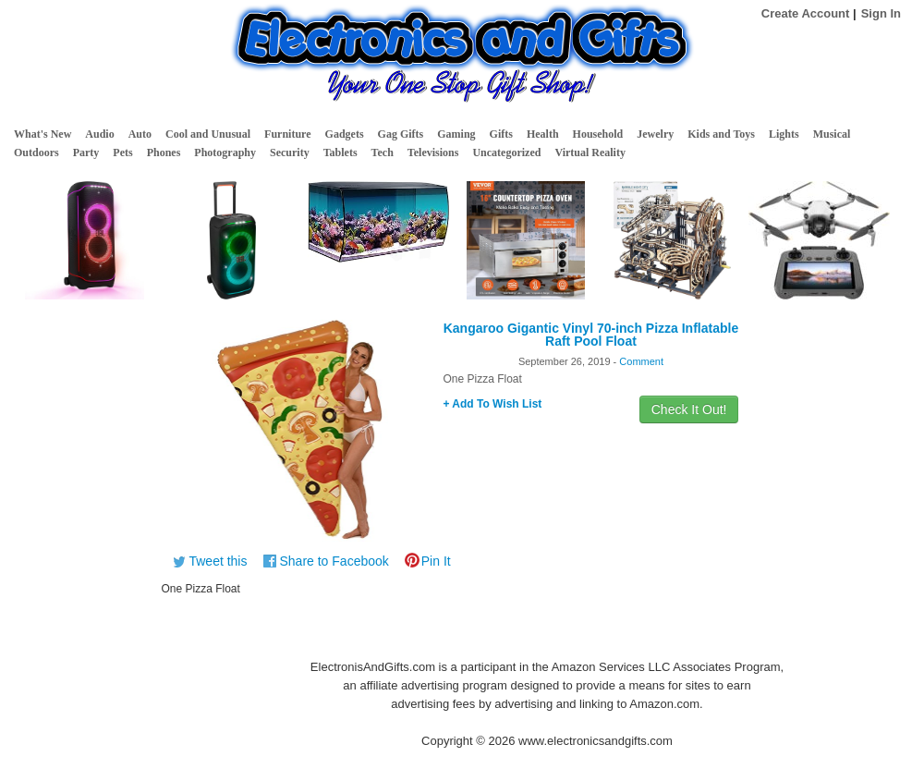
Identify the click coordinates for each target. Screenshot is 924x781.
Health (543, 134)
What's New (42, 134)
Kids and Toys (721, 134)
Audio (99, 134)
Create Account (805, 13)
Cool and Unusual (207, 134)
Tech (382, 152)
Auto (140, 134)
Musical (832, 134)
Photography (225, 152)
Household (598, 134)
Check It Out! (689, 409)
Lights (784, 134)
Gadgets (344, 134)
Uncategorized (506, 152)
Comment (641, 361)
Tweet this (217, 561)
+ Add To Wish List (492, 403)
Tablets (340, 152)
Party (86, 152)
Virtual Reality (590, 152)
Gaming (456, 134)
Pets (122, 152)
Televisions (433, 152)
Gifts (501, 134)
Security (290, 152)
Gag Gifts (401, 134)
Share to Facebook (333, 561)
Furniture (287, 134)
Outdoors (36, 152)
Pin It (436, 561)
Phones (164, 152)
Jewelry (655, 134)
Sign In (881, 13)
